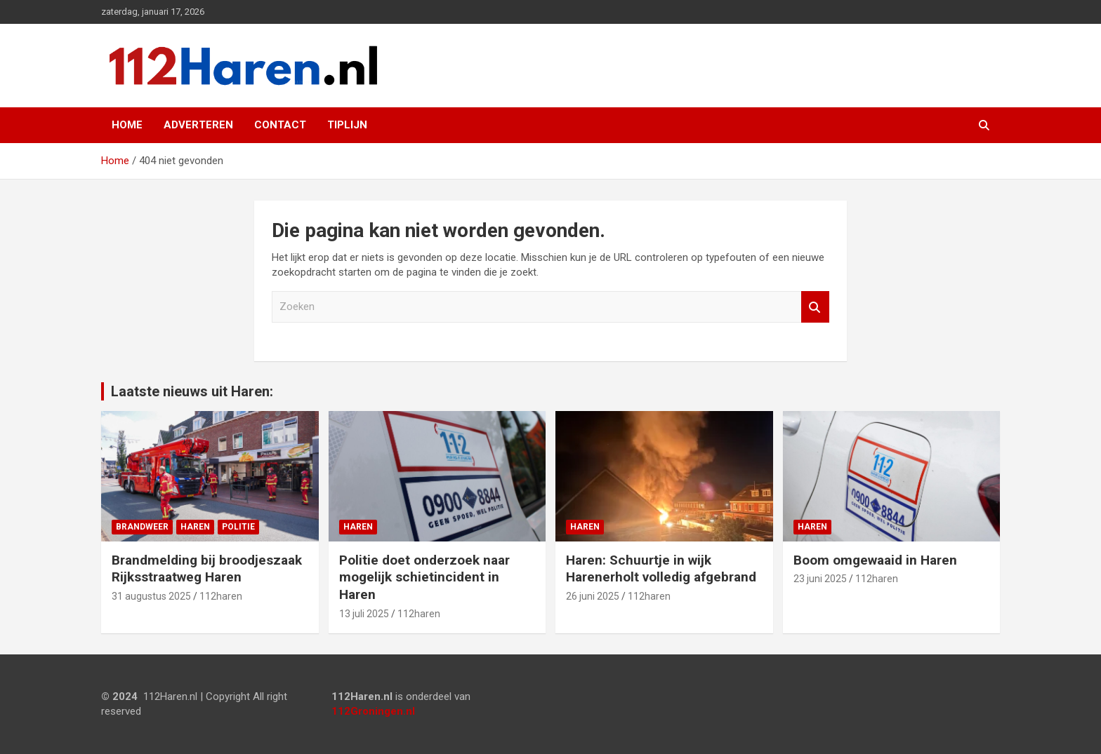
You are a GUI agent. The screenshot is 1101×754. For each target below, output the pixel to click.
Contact (280, 125)
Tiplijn (347, 125)
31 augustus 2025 (151, 596)
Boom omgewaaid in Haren (875, 560)
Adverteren (198, 125)
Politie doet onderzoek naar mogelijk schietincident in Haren (424, 577)
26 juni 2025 (592, 596)
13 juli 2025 (364, 613)
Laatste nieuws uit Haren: (192, 391)
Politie (238, 527)
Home (127, 125)
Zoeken (815, 307)
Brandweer (142, 527)
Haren (195, 527)
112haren (220, 596)
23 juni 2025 (820, 578)
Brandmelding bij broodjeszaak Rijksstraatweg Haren (207, 569)
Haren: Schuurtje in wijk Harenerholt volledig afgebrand (661, 569)
